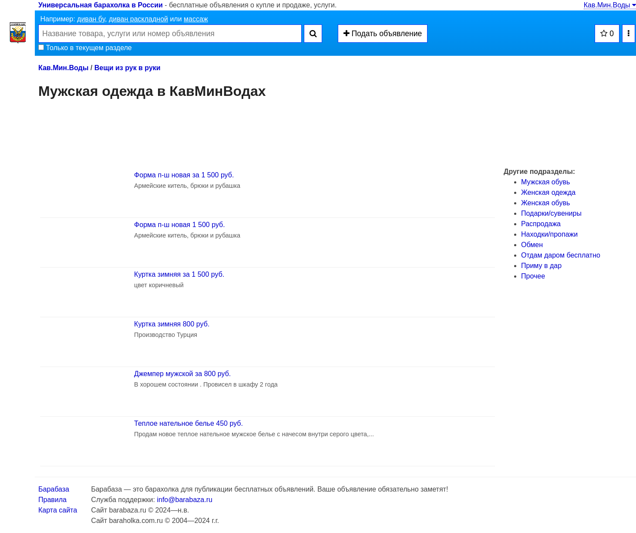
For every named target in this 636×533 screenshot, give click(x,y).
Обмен (532, 244)
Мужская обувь (545, 182)
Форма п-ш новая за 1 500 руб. (184, 175)
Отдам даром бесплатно (560, 255)
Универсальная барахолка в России (100, 5)
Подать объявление (382, 33)
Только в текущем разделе (85, 47)
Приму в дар (541, 265)
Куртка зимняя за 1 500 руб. (179, 274)
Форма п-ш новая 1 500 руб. (179, 224)
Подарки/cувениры (551, 213)
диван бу (91, 19)
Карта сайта (57, 510)
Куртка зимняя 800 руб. (171, 324)
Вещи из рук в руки (127, 67)
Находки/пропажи (549, 234)
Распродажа (541, 223)
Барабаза (53, 489)
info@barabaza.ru (184, 499)
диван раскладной (138, 19)
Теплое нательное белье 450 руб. (188, 423)
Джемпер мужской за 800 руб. (182, 373)
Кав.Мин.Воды (610, 5)
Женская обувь (545, 203)
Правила (52, 499)
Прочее (533, 276)
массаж (196, 19)
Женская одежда (548, 192)
